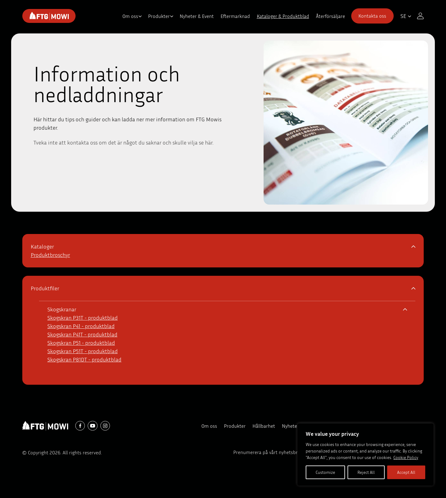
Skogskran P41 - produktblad (81, 326)
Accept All (406, 472)
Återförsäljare (330, 16)
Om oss (130, 16)
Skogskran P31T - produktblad (82, 317)
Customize (325, 472)
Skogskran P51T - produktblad (82, 351)
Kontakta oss (372, 16)
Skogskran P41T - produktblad (82, 334)
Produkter (159, 16)
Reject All (366, 472)
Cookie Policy (405, 457)
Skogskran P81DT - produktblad (84, 359)
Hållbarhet (263, 426)
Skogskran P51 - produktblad (81, 342)
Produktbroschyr (50, 254)
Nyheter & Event (197, 16)
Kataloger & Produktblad (283, 16)
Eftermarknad (235, 16)
